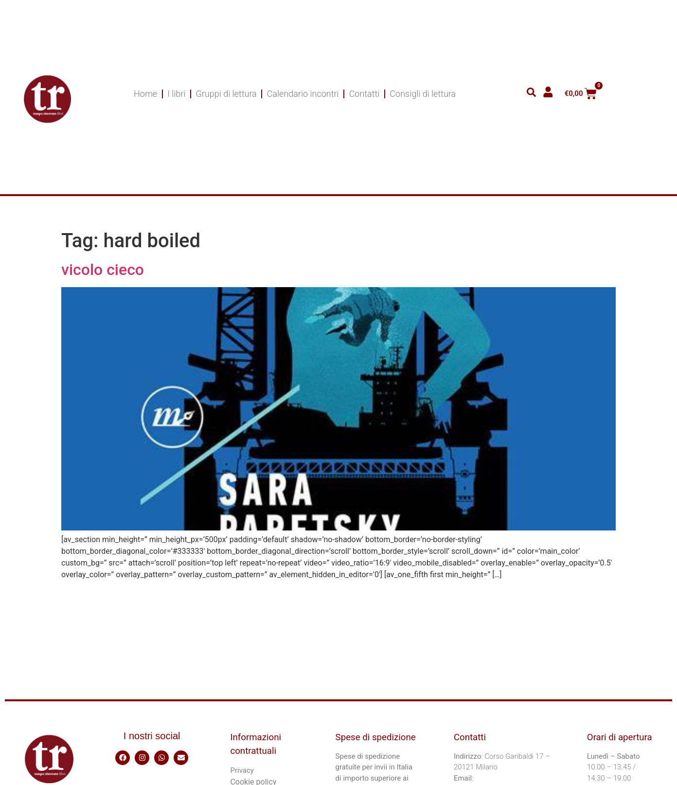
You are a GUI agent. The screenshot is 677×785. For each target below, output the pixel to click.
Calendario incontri (303, 94)
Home (145, 94)
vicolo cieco (102, 269)
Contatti (364, 94)
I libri (176, 94)
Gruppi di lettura (226, 94)
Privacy (241, 770)
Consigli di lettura (423, 94)
